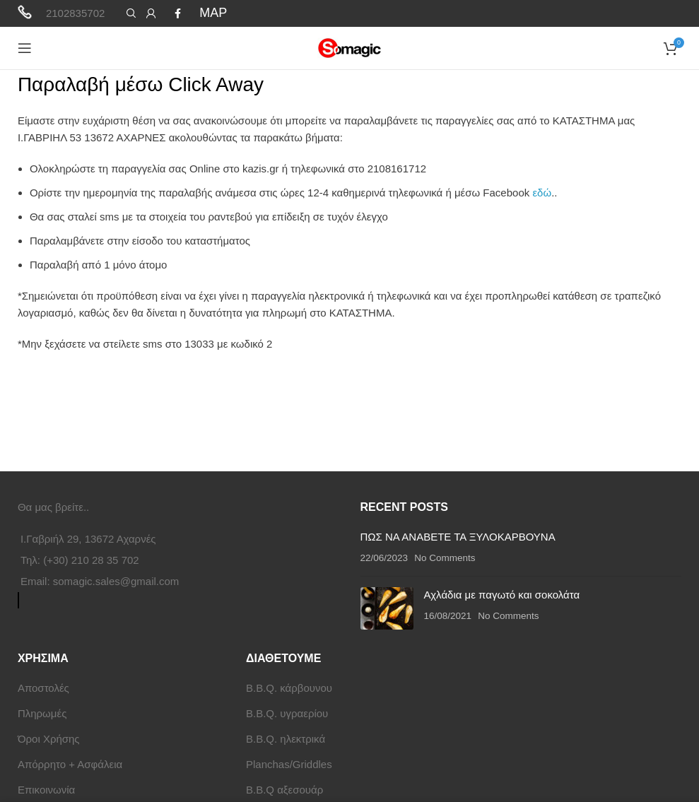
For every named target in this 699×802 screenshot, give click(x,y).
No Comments (444, 558)
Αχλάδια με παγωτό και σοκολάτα (502, 595)
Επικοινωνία (46, 790)
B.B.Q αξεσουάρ (284, 790)
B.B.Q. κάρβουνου (289, 688)
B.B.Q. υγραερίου (287, 713)
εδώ (541, 193)
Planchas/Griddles (289, 764)
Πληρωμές (42, 713)
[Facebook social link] (177, 13)
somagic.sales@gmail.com (116, 581)
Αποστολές (43, 688)
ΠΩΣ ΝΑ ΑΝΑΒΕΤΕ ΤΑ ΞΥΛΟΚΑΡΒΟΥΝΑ (458, 537)
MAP (213, 13)
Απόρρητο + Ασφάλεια (70, 764)
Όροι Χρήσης (49, 739)
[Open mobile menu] (25, 48)
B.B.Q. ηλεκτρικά (285, 739)
